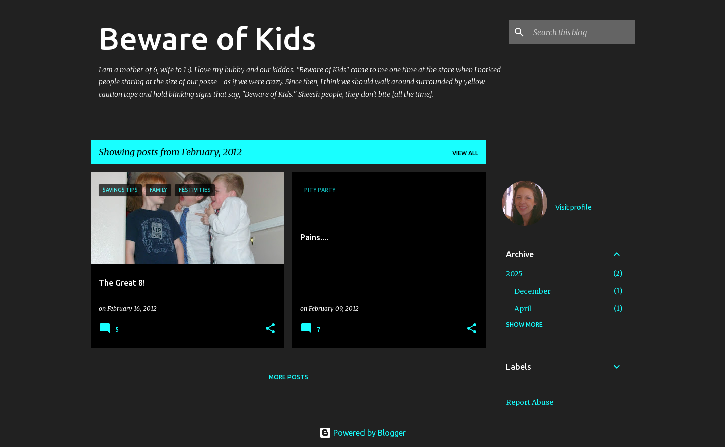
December (532, 291)
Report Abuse (529, 402)
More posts (288, 377)
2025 (514, 273)
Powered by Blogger (362, 432)
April (522, 308)
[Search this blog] (582, 32)
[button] (270, 329)
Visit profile (573, 207)
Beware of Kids (207, 38)
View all (465, 153)
